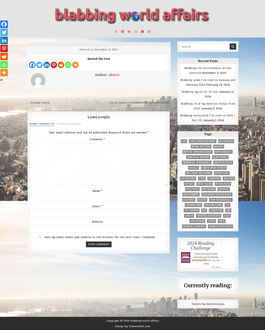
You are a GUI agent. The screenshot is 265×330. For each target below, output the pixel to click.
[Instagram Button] (135, 31)
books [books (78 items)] (218, 146)
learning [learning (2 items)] (188, 178)
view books (216, 267)
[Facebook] (32, 65)
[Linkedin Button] (129, 31)
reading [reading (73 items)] (208, 189)
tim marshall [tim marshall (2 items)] (221, 200)
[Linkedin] (46, 65)
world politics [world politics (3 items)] (220, 226)
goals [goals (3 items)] (193, 168)
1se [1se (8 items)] (184, 141)
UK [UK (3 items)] (204, 210)
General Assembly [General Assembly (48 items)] (197, 162)
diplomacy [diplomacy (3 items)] (223, 152)
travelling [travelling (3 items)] (213, 205)
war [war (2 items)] (222, 221)
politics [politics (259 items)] (192, 189)
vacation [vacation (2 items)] (197, 221)
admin (113, 75)
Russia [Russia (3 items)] (223, 189)
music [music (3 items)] (189, 184)
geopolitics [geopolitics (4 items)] (223, 162)
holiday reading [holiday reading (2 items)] (198, 173)
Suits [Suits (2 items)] (202, 200)
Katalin (198, 254)
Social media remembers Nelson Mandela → (140, 102)
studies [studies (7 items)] (189, 200)
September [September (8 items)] (191, 194)
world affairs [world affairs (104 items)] (194, 226)
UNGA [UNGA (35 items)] (189, 216)
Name (97, 191)
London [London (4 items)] (214, 178)
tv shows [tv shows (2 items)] (192, 210)
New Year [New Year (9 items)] (204, 184)
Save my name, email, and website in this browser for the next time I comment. (100, 237)
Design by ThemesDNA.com (132, 326)
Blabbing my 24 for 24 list (200, 92)
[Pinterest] (54, 65)
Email (97, 206)
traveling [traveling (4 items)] (193, 205)
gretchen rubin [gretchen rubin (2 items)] (214, 168)
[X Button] (116, 31)
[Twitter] (39, 65)
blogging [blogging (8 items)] (226, 141)
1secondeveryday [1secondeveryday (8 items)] (202, 141)
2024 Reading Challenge (200, 245)
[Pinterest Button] (122, 31)
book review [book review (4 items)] (201, 146)
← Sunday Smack (38, 102)
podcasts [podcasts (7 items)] (223, 184)
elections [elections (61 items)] (220, 157)
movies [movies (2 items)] (229, 178)
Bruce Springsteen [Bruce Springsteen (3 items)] (197, 152)
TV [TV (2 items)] (227, 205)
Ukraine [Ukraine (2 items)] (216, 210)
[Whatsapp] (68, 65)
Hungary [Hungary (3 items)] (222, 173)
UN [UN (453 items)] (228, 210)
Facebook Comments (69, 124)
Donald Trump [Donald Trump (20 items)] (198, 157)
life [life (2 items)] (202, 178)
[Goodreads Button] (142, 31)
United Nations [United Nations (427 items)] (208, 216)
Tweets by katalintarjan (208, 304)
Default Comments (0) (42, 124)
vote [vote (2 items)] (211, 221)
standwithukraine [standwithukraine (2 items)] (217, 194)
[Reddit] (61, 65)
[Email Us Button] (149, 31)
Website (97, 222)
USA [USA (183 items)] (227, 216)
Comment (97, 139)
